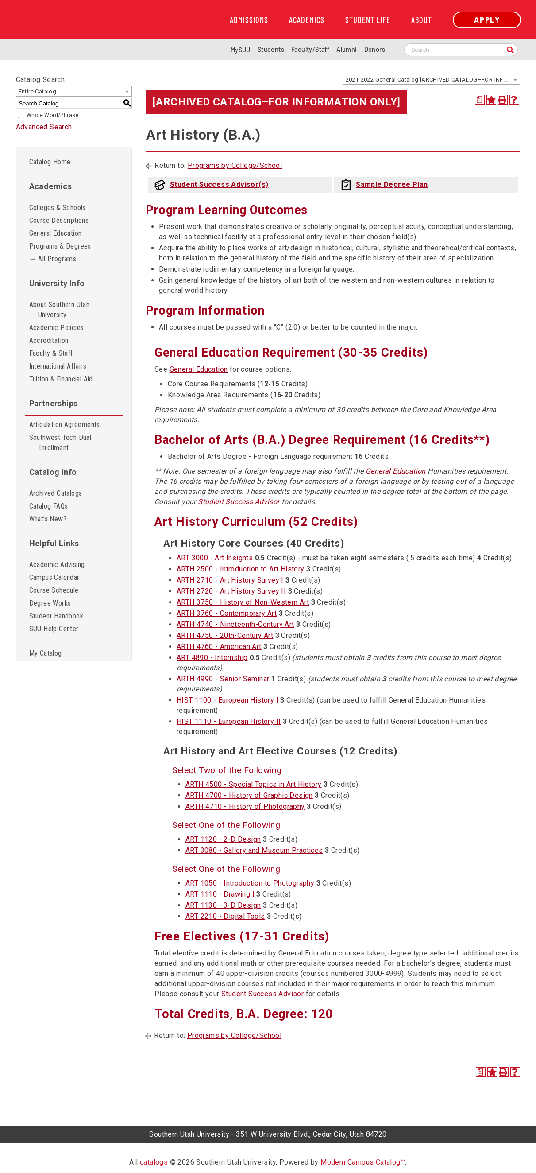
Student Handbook (56, 616)
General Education (55, 233)
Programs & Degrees (60, 246)
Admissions (249, 20)
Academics (306, 20)
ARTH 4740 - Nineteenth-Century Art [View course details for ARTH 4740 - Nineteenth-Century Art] (235, 624)
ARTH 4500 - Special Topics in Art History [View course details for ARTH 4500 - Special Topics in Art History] (253, 784)
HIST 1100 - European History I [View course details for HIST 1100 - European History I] (227, 700)
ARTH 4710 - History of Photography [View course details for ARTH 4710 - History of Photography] (245, 806)
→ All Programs (53, 259)
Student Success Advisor (238, 501)
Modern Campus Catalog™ (362, 1162)
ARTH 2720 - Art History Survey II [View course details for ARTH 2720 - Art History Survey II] (231, 591)
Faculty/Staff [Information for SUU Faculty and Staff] (310, 49)
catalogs (154, 1162)
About (421, 20)
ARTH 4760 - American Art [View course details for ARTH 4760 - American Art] (219, 646)
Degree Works (50, 603)
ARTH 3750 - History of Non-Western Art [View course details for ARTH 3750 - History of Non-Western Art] (243, 602)
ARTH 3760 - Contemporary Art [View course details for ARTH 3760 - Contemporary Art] (227, 613)
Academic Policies (56, 327)
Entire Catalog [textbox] (38, 91)
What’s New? (47, 519)
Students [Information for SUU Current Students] (271, 49)
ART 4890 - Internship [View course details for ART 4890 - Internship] (212, 657)
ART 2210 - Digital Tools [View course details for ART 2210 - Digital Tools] (225, 916)
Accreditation (49, 340)
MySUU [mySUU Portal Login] (241, 50)
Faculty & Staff (51, 353)
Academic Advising (57, 564)
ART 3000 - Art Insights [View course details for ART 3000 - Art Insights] (215, 558)
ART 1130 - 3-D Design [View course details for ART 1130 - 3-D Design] (223, 905)
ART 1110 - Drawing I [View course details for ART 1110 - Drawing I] (220, 894)
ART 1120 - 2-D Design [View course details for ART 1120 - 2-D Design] (223, 839)
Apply (487, 20)
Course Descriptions (59, 220)
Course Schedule (54, 590)
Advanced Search (44, 127)
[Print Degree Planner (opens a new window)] (480, 100)
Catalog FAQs (48, 506)
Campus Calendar (54, 577)
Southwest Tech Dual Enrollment (60, 442)
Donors (374, 49)
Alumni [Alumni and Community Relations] (346, 49)
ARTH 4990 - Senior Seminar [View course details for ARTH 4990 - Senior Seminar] (223, 679)
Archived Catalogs (55, 493)
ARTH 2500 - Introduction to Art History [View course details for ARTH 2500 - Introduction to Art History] (241, 569)
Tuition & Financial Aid (61, 379)
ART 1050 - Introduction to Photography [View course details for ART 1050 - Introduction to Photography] (249, 883)
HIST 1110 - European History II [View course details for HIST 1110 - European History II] (229, 721)
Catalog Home (50, 162)
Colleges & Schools (57, 207)
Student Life (367, 20)
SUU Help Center (54, 629)
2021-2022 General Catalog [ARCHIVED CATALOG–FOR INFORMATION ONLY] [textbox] (433, 79)
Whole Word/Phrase (53, 115)
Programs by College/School (235, 165)
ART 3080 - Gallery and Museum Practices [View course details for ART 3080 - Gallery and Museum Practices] (254, 850)
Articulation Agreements (64, 424)
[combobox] (431, 79)
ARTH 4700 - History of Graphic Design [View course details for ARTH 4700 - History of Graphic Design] (249, 795)
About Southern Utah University (59, 309)
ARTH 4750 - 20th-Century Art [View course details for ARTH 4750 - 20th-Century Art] (225, 635)
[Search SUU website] (461, 49)
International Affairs (57, 366)
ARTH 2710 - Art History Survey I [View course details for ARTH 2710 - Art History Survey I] (230, 580)
